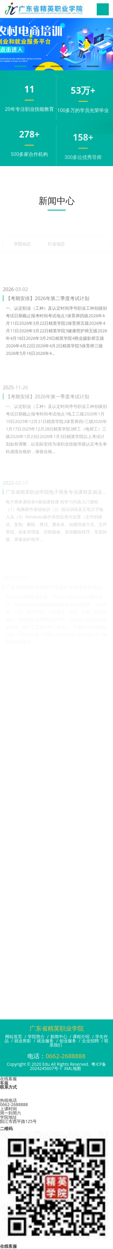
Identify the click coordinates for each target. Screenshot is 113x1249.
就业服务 (45, 1040)
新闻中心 (58, 1036)
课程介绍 (81, 1036)
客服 (4, 1083)
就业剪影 (22, 1040)
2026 (8, 323)
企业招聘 (90, 1040)
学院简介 (36, 1036)
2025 (8, 420)
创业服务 (67, 1040)
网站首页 (13, 1036)
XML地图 (72, 1068)
